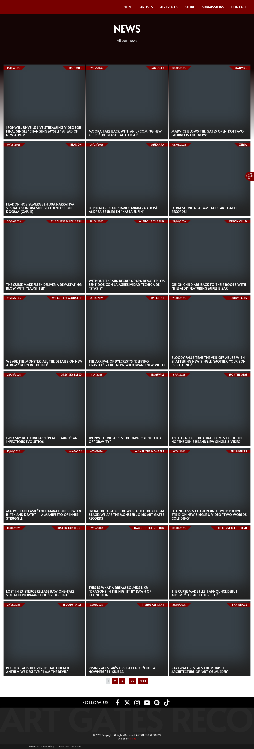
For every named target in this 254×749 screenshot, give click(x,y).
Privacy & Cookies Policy (41, 746)
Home (128, 7)
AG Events (169, 7)
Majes (132, 739)
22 (132, 681)
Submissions (213, 7)
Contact (239, 7)
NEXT (143, 681)
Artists (146, 7)
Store (190, 7)
